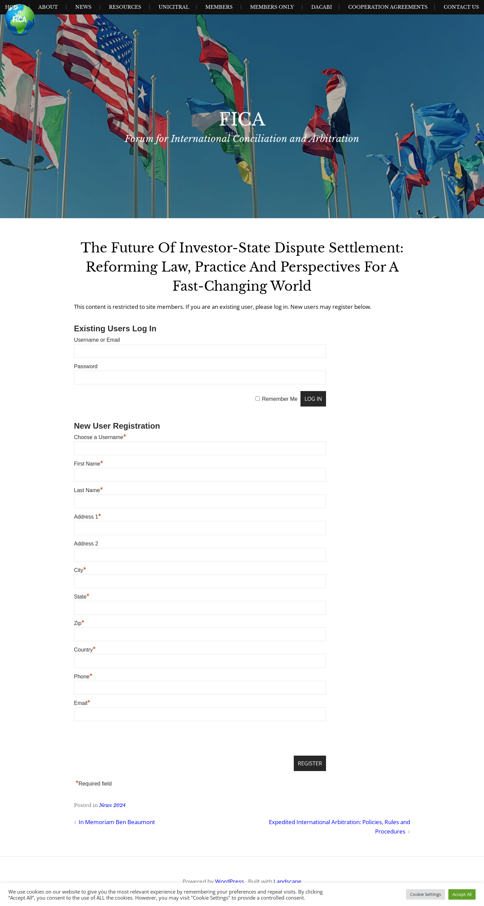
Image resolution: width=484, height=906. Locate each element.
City (80, 570)
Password (85, 366)
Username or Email (97, 340)
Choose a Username (100, 437)
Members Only (272, 7)
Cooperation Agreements (388, 7)
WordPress (229, 881)
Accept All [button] (462, 894)
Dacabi (321, 7)
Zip (79, 623)
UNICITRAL (174, 7)
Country (85, 650)
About (48, 7)
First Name (88, 464)
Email (82, 703)
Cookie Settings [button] (425, 894)
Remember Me (279, 399)
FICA (242, 119)
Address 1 (87, 517)
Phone (83, 676)
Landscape (287, 881)
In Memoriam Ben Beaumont (117, 822)
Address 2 (86, 543)
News (83, 7)
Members (219, 7)
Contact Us (461, 7)
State (81, 597)
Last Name (88, 490)
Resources (125, 7)
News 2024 (112, 805)
